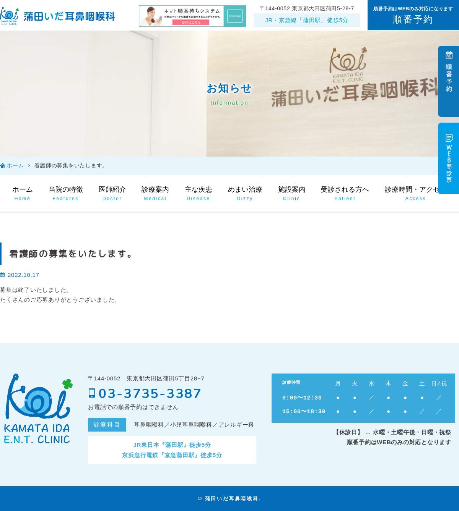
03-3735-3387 (145, 394)
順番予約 (413, 19)
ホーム (15, 165)
